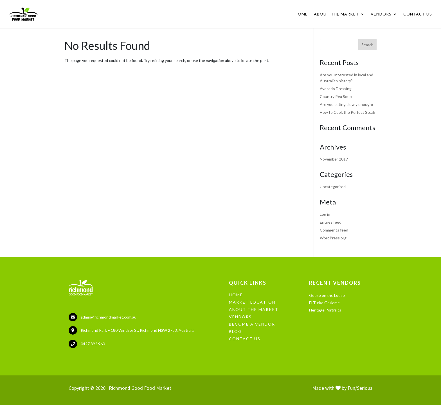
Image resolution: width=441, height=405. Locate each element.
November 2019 (334, 159)
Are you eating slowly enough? (347, 104)
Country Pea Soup (336, 96)
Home (301, 14)
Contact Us (417, 14)
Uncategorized (333, 186)
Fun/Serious (360, 388)
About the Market (336, 14)
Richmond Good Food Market (140, 388)
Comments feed (334, 230)
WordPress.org (333, 237)
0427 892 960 (93, 343)
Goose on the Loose (327, 295)
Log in (325, 214)
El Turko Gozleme (324, 302)
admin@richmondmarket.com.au (108, 317)
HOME (236, 294)
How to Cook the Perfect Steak (347, 112)
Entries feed (330, 222)
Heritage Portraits (325, 310)
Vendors (381, 14)
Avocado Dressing (336, 88)
